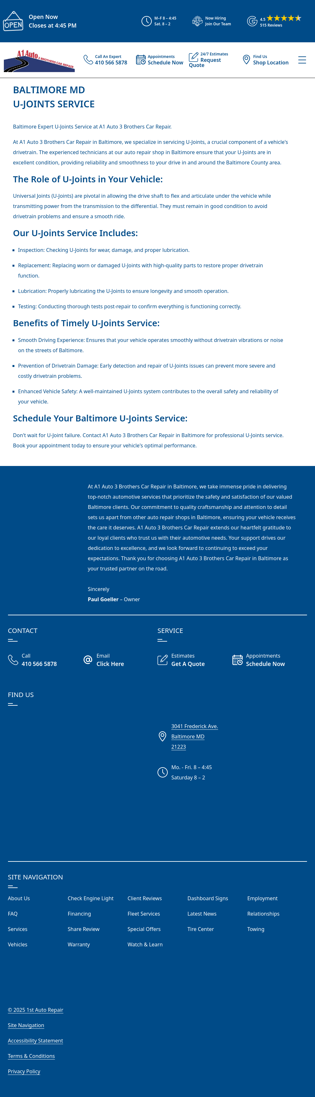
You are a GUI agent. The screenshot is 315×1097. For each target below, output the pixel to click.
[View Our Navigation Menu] (302, 60)
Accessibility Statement (35, 1040)
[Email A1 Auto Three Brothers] (120, 660)
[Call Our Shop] (45, 660)
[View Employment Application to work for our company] (209, 21)
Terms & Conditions (31, 1056)
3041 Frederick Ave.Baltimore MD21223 (194, 736)
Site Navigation (26, 1025)
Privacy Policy (24, 1071)
